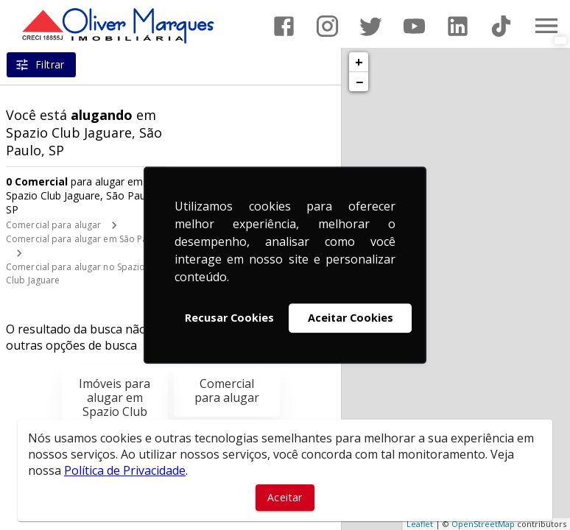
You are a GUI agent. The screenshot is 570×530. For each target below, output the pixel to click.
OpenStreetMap (483, 523)
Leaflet (420, 523)
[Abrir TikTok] (501, 26)
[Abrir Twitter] (371, 26)
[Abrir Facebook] (284, 26)
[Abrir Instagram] (327, 26)
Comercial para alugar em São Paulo (83, 239)
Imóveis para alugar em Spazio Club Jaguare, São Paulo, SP (114, 411)
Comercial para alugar (53, 225)
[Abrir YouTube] (414, 26)
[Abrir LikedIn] (458, 26)
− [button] (359, 82)
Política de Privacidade (125, 470)
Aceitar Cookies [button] (350, 318)
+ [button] (359, 62)
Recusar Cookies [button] (229, 318)
